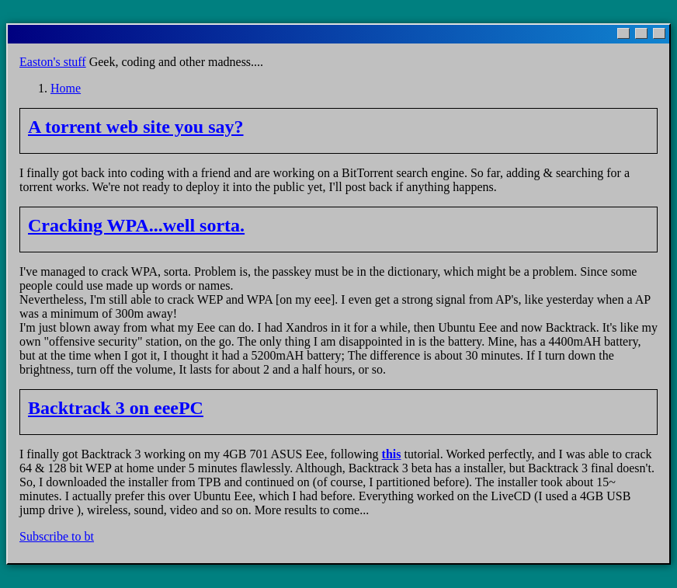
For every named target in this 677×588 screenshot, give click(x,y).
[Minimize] (623, 33)
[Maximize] (641, 33)
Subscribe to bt (56, 536)
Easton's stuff (52, 61)
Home (65, 88)
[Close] (659, 33)
